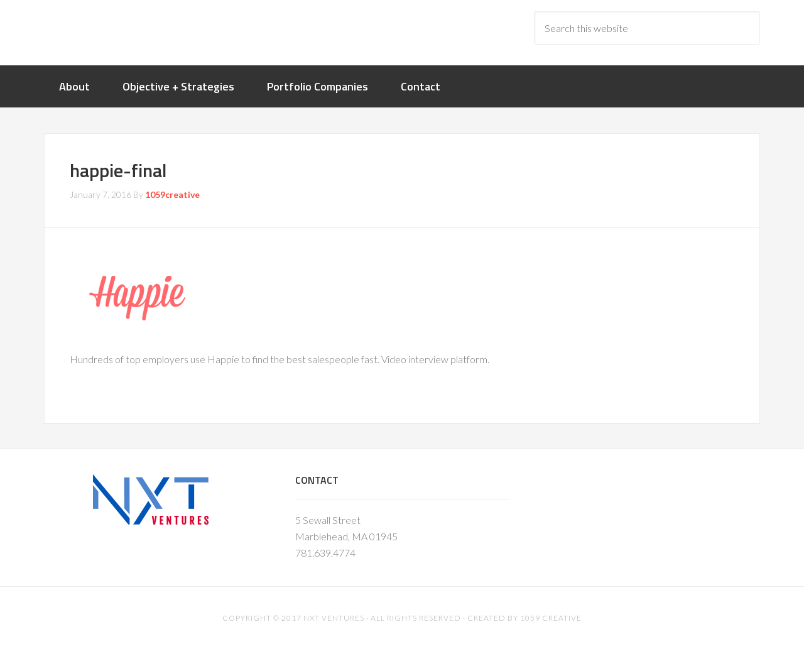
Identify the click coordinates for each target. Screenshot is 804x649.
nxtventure (144, 31)
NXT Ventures (333, 618)
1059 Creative (551, 618)
